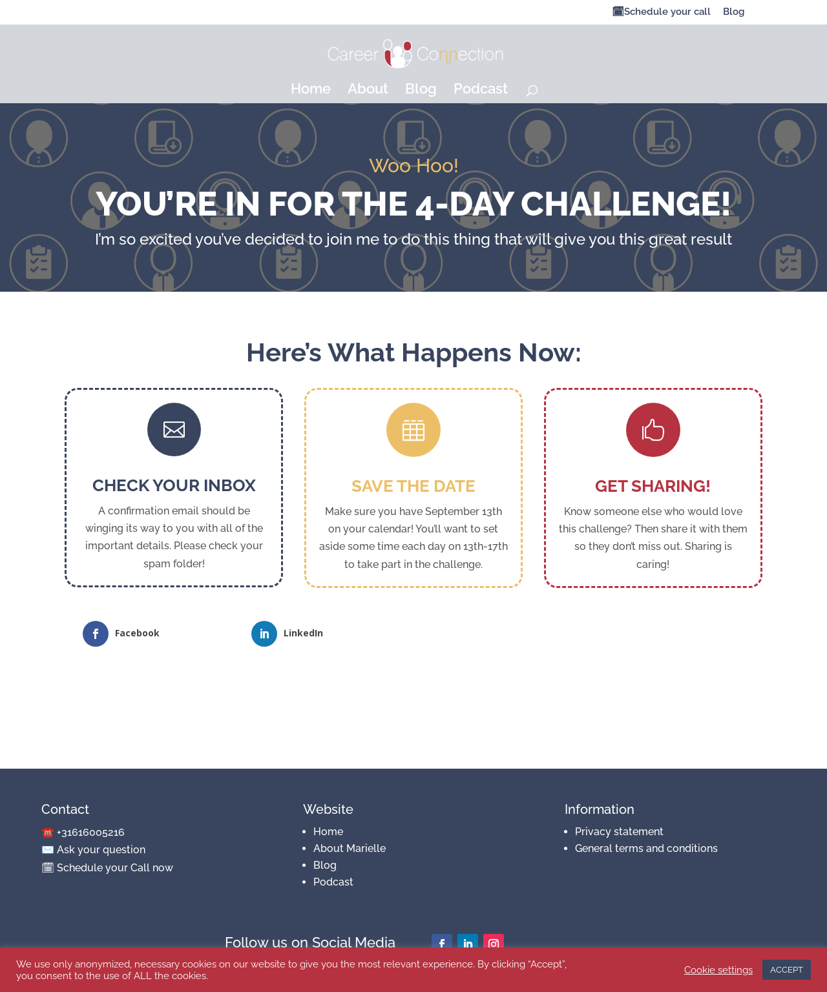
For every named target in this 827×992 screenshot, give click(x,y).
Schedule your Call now (115, 868)
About (368, 90)
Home (311, 90)
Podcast (481, 90)
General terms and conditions (646, 848)
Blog (733, 12)
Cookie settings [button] (718, 969)
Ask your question (101, 850)
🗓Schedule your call (661, 12)
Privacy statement (619, 831)
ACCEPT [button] (786, 970)
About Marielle (349, 848)
